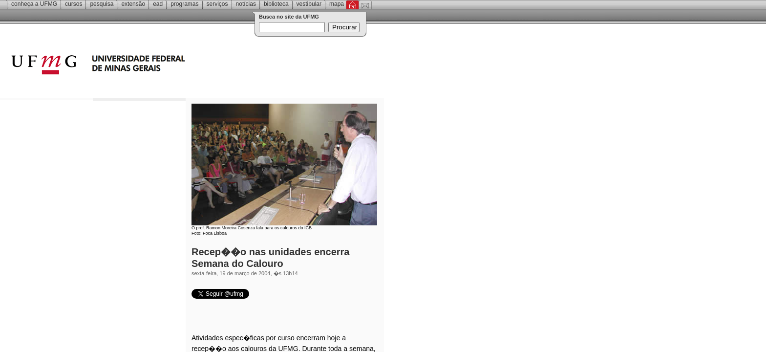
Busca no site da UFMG (289, 17)
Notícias (246, 3)
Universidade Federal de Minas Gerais (154, 66)
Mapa (336, 3)
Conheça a (34, 3)
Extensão (133, 3)
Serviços (217, 3)
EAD (158, 3)
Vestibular (309, 3)
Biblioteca (276, 3)
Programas (184, 3)
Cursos (73, 3)
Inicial (352, 4)
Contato (365, 4)
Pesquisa (101, 3)
